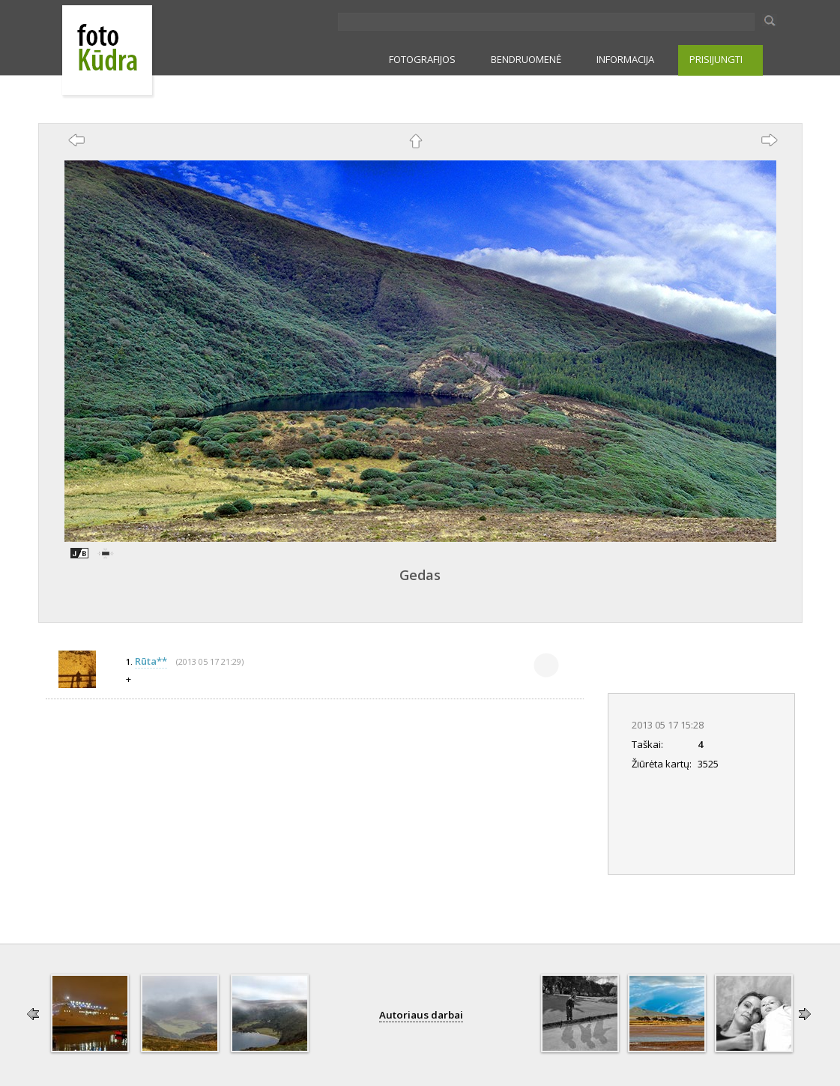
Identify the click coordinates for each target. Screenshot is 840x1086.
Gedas (420, 575)
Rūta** (151, 661)
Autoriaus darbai (421, 1015)
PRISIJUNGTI (716, 59)
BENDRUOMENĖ (526, 59)
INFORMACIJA (625, 59)
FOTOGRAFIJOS (422, 59)
